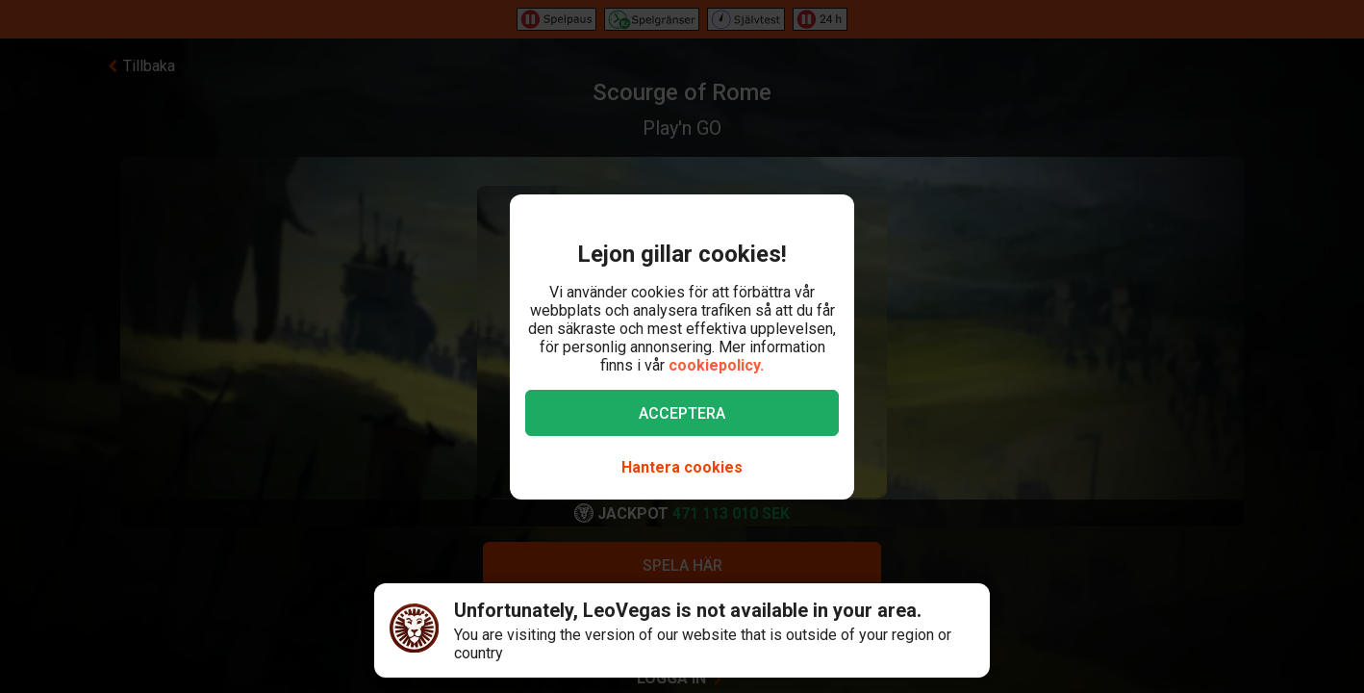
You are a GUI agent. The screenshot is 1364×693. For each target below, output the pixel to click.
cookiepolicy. (716, 365)
